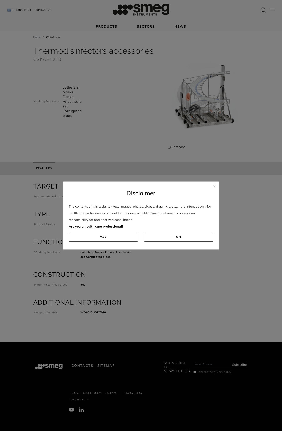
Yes (103, 237)
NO (178, 237)
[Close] (214, 185)
